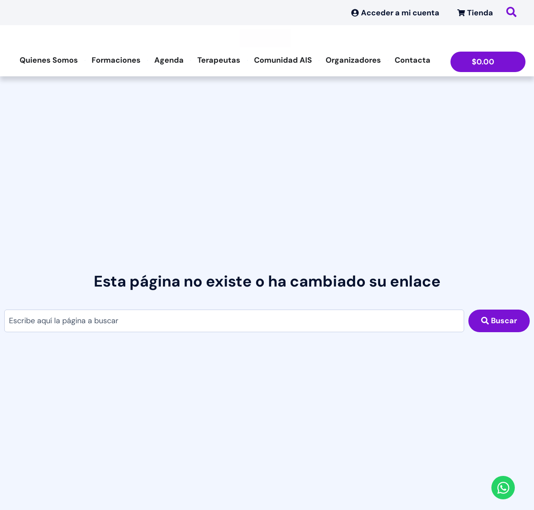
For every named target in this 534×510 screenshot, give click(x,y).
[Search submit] (499, 321)
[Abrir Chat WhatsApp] (503, 487)
